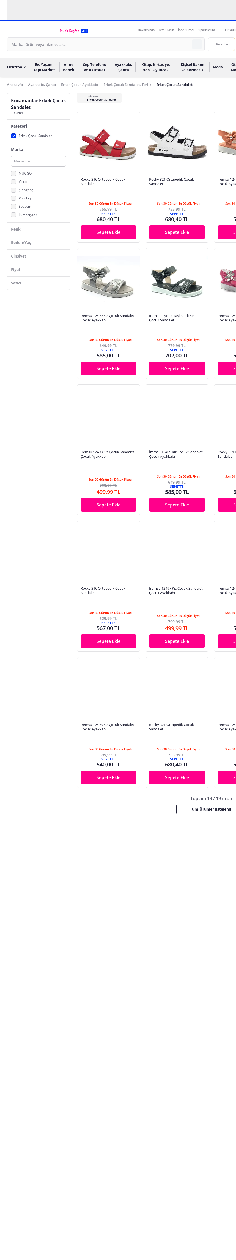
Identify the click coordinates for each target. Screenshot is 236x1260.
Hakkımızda (146, 30)
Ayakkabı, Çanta (42, 84)
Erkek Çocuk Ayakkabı (79, 84)
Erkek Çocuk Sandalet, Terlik (127, 84)
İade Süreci (186, 30)
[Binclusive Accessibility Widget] (11, 1244)
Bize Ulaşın (166, 30)
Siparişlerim (206, 30)
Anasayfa (15, 84)
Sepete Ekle (108, 232)
